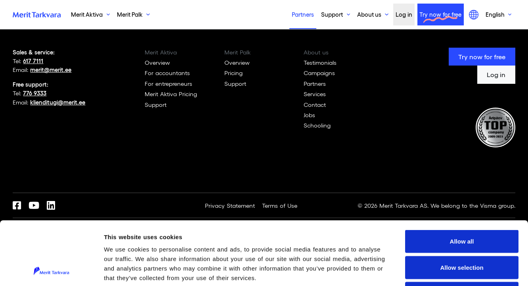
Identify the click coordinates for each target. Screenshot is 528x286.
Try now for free (440, 14)
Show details (416, 270)
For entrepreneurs (168, 83)
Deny (462, 233)
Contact (315, 104)
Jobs (309, 114)
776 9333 (34, 93)
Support (332, 14)
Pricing (233, 72)
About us (369, 14)
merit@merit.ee (50, 69)
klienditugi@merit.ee (57, 102)
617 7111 (33, 60)
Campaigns (319, 72)
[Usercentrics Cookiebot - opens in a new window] (51, 270)
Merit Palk (130, 14)
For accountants (167, 72)
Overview (157, 62)
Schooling (317, 125)
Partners (303, 14)
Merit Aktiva (87, 14)
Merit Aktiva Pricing (171, 93)
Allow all (462, 181)
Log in (404, 14)
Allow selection (461, 208)
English (495, 14)
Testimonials (320, 62)
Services (315, 93)
